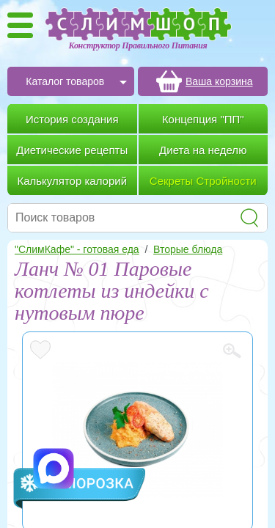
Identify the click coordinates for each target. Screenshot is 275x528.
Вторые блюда (187, 249)
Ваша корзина (219, 81)
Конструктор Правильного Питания (138, 45)
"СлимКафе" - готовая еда (77, 249)
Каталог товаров (65, 81)
